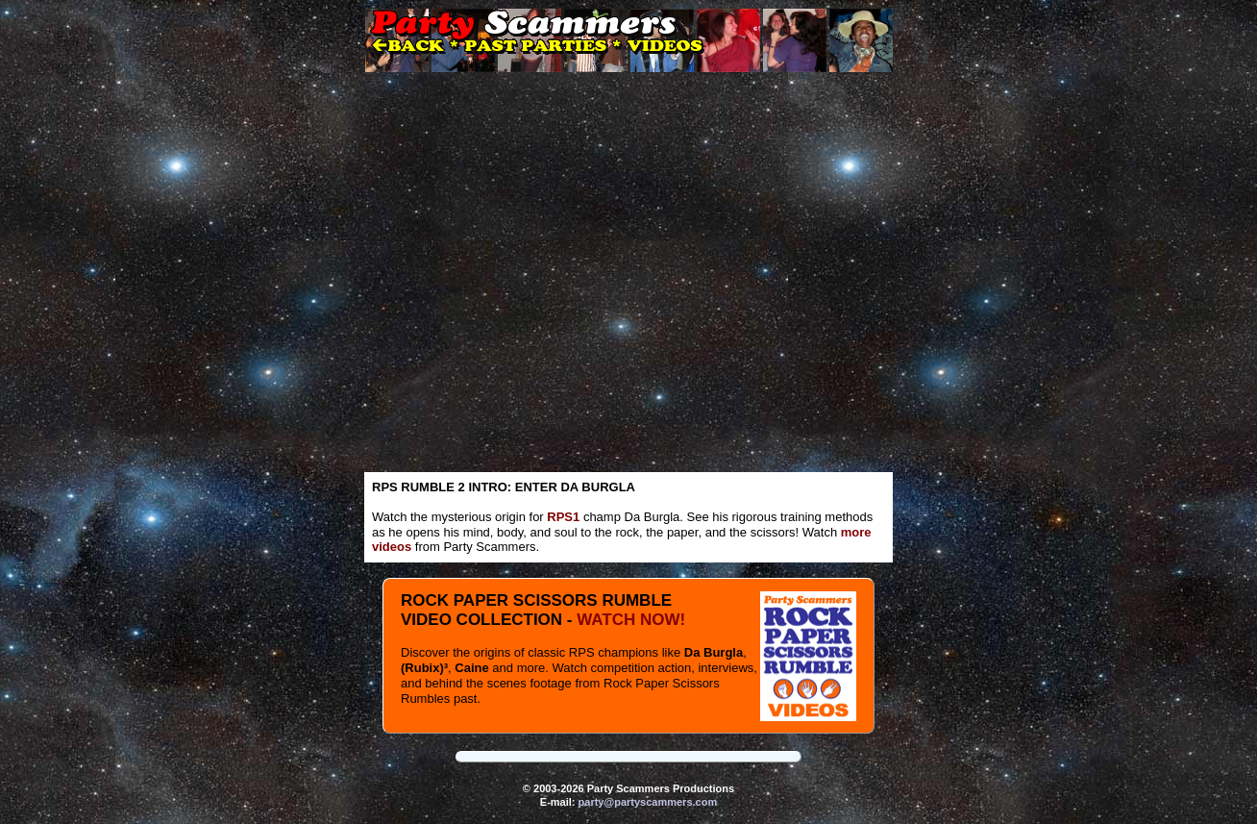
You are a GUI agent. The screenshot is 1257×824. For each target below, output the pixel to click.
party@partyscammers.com (648, 802)
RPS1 (563, 517)
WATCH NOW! (631, 620)
